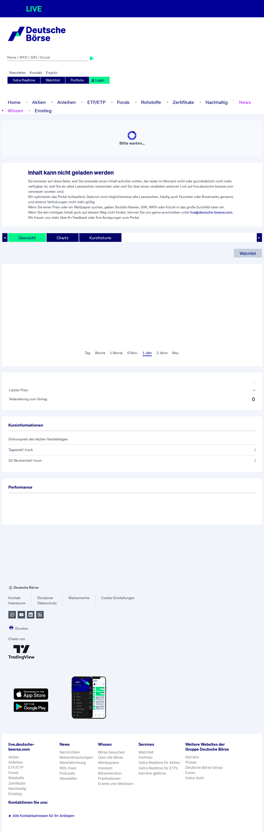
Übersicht (27, 237)
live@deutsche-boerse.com (211, 212)
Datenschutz (47, 603)
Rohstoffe (151, 102)
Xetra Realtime (24, 80)
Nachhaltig (217, 102)
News (245, 102)
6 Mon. (132, 353)
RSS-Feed (68, 768)
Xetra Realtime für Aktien (159, 762)
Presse (191, 762)
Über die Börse (110, 757)
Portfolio (77, 80)
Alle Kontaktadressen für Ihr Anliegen (41, 815)
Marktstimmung (73, 762)
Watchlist (53, 80)
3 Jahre (161, 353)
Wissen (15, 110)
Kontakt (36, 72)
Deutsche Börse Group (204, 767)
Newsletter (17, 72)
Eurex (190, 772)
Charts (63, 237)
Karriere (192, 757)
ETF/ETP (96, 102)
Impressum (16, 603)
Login (97, 80)
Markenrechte (79, 598)
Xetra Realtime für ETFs (158, 768)
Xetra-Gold (194, 777)
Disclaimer (45, 598)
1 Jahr (147, 353)
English (52, 72)
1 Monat (116, 353)
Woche (100, 353)
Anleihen (66, 102)
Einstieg (43, 110)
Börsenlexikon (109, 773)
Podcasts (67, 773)
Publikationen (109, 778)
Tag (87, 353)
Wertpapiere (108, 762)
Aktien (39, 102)
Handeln (105, 768)
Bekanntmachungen (76, 757)
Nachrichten (70, 752)
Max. (175, 353)
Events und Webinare (115, 783)
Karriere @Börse (152, 773)
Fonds (123, 102)
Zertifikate (183, 102)
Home (14, 102)
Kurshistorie (100, 237)
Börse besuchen (111, 752)
